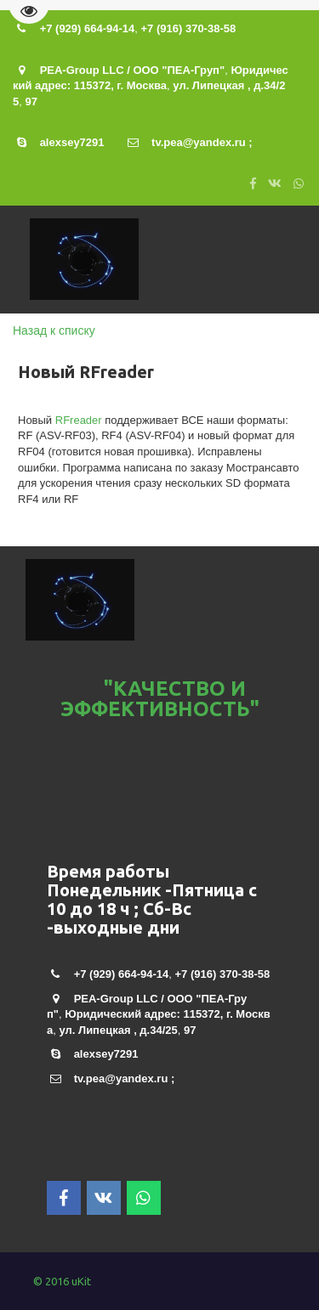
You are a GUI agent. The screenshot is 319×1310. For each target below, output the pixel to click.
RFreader (78, 420)
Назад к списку (54, 330)
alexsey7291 (72, 142)
